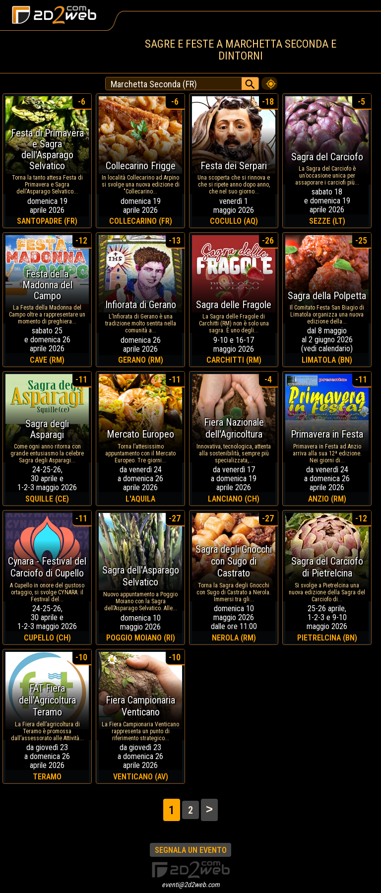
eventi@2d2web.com (191, 885)
